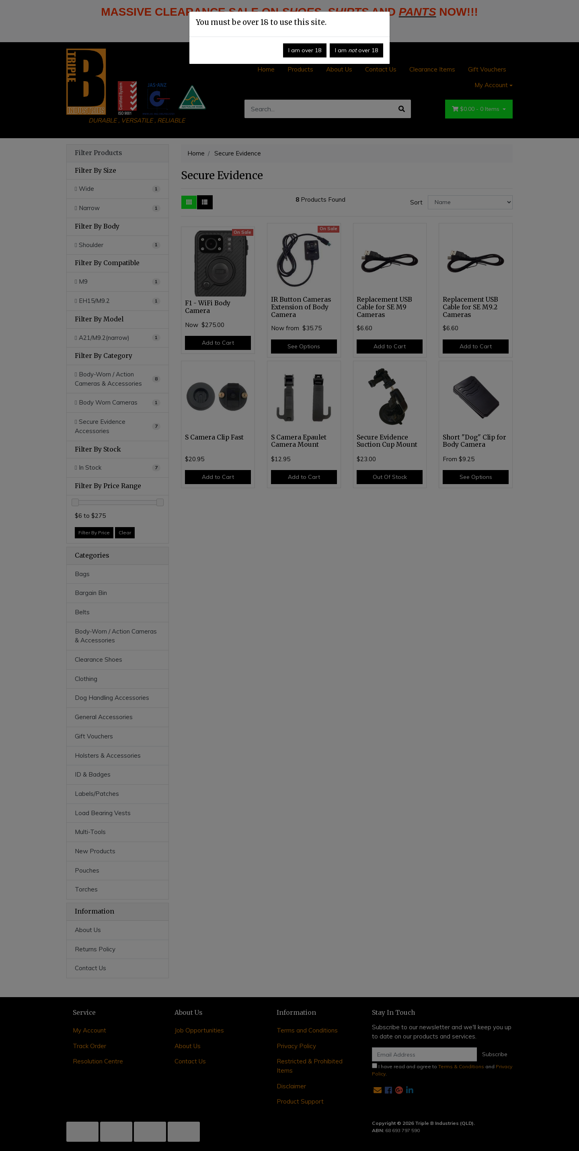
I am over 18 (304, 50)
